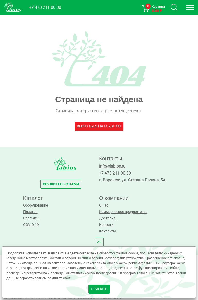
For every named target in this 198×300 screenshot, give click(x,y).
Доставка (107, 218)
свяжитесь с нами (61, 184)
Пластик (30, 212)
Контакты (107, 231)
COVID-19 (31, 225)
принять (99, 289)
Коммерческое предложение (123, 212)
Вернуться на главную (99, 126)
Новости (106, 225)
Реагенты (31, 218)
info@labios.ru (112, 166)
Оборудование (35, 205)
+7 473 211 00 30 (45, 7)
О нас (103, 205)
